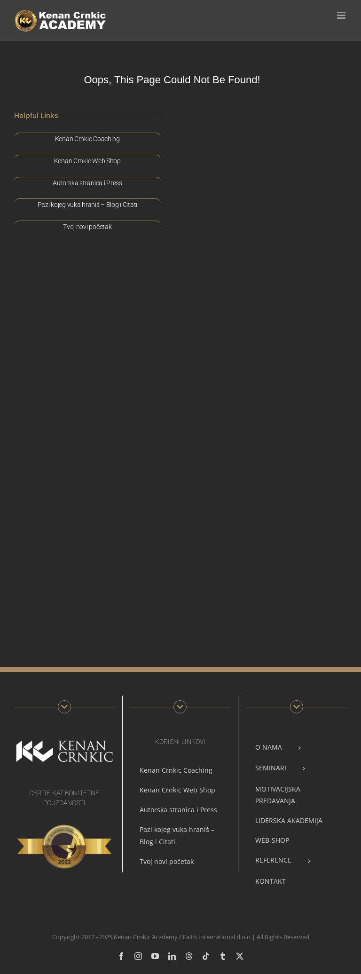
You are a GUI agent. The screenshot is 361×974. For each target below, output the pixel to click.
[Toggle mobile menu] (342, 15)
